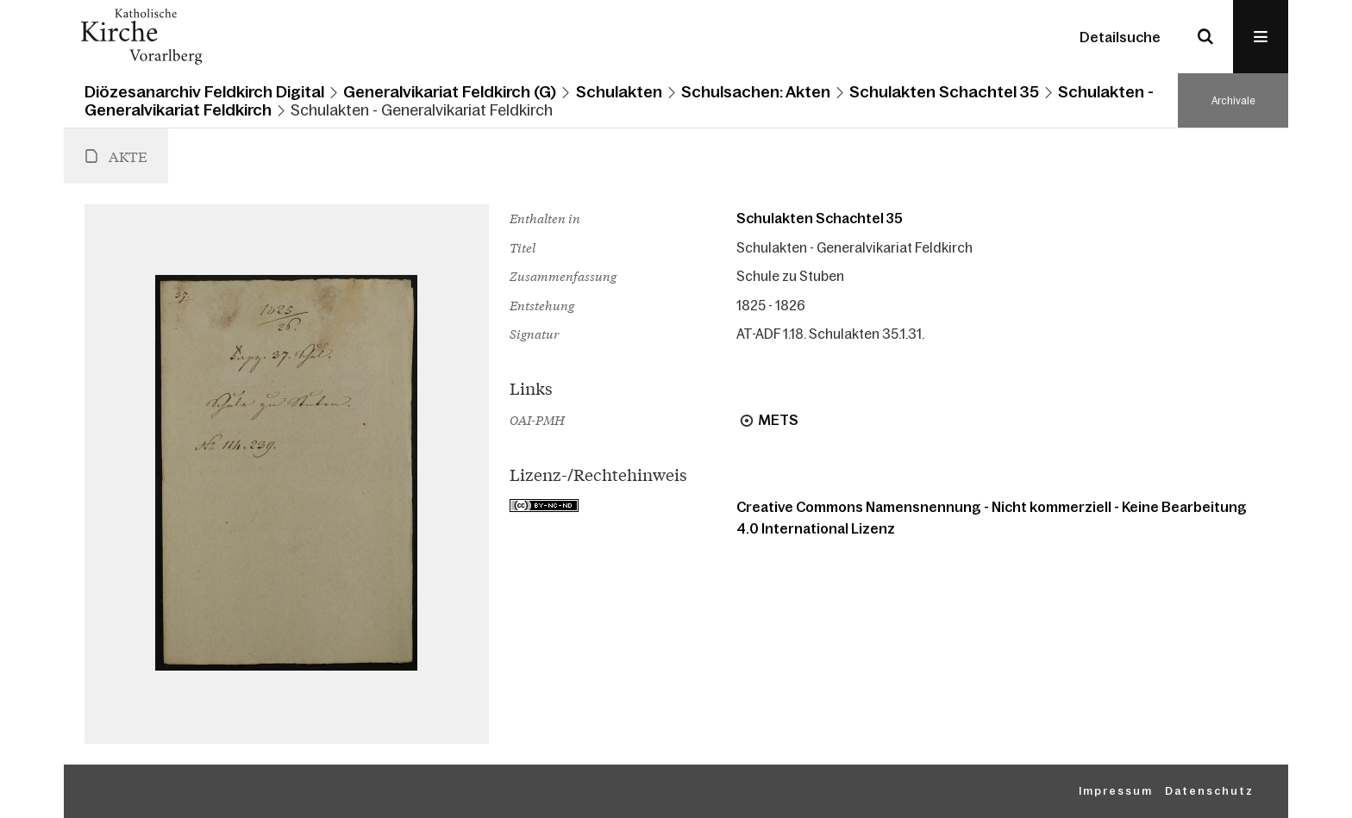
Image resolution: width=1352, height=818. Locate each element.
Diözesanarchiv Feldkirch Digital (204, 92)
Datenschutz (1209, 791)
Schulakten (619, 92)
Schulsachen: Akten (755, 92)
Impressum (1116, 791)
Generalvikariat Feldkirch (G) (449, 92)
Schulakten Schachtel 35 (944, 92)
